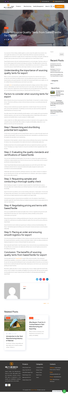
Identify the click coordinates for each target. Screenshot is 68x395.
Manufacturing (27, 6)
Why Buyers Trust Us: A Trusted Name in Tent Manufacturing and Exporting (37, 328)
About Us (47, 6)
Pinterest (44, 282)
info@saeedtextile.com (55, 377)
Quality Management (38, 6)
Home (12, 6)
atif (5, 42)
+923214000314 (57, 380)
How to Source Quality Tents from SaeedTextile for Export (56, 78)
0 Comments (20, 42)
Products (18, 6)
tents (6, 30)
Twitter (37, 282)
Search (51, 54)
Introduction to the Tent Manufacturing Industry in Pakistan (14, 341)
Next (46, 306)
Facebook (40, 282)
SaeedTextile (19, 261)
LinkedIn (47, 282)
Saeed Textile (34, 393)
